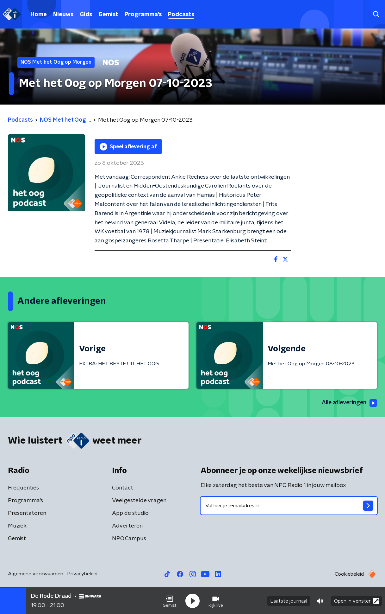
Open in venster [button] (356, 601)
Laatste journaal (288, 600)
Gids (86, 14)
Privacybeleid (82, 573)
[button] (169, 601)
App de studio (130, 513)
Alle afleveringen (348, 403)
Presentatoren (27, 513)
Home (38, 14)
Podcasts (181, 14)
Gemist (108, 14)
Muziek (17, 526)
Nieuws (63, 14)
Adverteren (127, 526)
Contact (122, 488)
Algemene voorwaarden (35, 573)
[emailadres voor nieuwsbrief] (289, 506)
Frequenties (23, 488)
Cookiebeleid (349, 574)
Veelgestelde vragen (139, 500)
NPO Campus (129, 538)
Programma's (143, 14)
